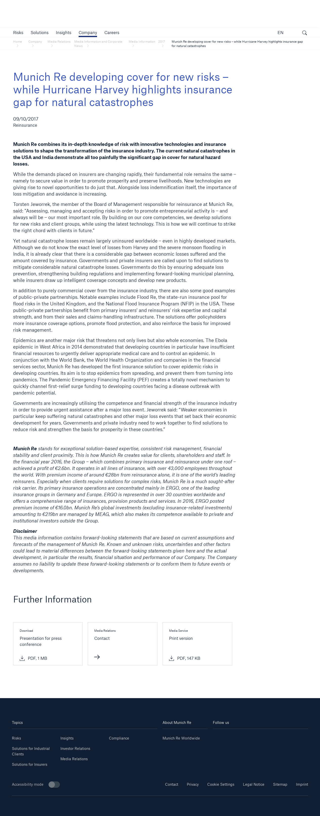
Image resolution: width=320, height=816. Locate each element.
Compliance (119, 738)
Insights (67, 738)
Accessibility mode (36, 784)
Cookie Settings (220, 784)
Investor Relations (75, 748)
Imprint (302, 784)
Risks (16, 738)
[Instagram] (252, 736)
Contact (171, 784)
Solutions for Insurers (29, 764)
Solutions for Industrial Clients (31, 751)
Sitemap (280, 784)
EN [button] (281, 32)
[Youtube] (237, 736)
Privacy (193, 784)
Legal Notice (253, 784)
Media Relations (74, 758)
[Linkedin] (221, 736)
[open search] (304, 33)
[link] (63, 32)
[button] (18, 32)
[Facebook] (268, 736)
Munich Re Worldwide (181, 738)
